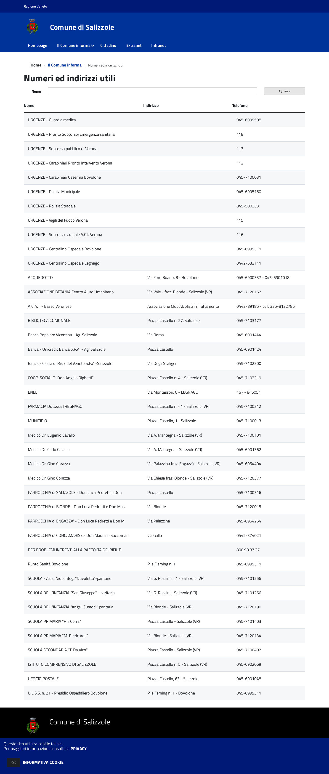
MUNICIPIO (37, 421)
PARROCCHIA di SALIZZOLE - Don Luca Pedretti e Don (75, 492)
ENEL (32, 392)
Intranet (158, 45)
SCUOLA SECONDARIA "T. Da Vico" (58, 650)
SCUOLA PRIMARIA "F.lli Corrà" (54, 621)
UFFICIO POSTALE (43, 679)
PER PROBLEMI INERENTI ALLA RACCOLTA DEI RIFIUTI (75, 550)
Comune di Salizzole (82, 27)
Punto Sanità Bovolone (48, 564)
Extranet (133, 45)
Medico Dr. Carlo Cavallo (49, 449)
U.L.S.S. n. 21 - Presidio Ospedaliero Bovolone (67, 693)
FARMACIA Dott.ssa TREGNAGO (55, 406)
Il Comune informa (73, 45)
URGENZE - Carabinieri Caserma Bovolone (64, 177)
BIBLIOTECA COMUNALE (49, 320)
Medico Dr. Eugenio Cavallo (51, 435)
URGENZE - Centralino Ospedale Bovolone (64, 249)
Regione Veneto (35, 6)
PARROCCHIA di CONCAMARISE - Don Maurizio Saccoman (78, 535)
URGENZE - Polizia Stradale (52, 206)
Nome (36, 91)
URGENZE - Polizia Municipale (54, 191)
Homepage (37, 45)
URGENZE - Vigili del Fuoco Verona (58, 220)
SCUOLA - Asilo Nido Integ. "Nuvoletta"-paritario (69, 578)
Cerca (284, 91)
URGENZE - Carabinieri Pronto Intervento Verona (70, 163)
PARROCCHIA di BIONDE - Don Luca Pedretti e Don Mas (76, 507)
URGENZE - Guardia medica (52, 120)
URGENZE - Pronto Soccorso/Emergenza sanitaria (71, 134)
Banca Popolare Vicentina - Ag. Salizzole (62, 335)
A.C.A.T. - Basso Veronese (50, 306)
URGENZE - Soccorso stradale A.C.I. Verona (65, 234)
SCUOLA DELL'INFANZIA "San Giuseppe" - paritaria (71, 593)
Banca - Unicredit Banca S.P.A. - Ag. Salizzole (67, 349)
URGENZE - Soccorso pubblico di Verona (62, 149)
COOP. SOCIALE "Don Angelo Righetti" (61, 378)
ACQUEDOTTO (40, 277)
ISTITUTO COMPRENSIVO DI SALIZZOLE (62, 664)
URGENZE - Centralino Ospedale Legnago (63, 263)
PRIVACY (79, 748)
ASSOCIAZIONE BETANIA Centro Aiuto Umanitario (71, 292)
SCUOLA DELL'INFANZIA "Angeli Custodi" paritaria (70, 607)
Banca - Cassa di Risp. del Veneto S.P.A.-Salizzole (70, 363)
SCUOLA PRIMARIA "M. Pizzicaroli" (58, 636)
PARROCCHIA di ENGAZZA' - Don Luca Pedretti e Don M (76, 521)
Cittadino (108, 45)
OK (13, 762)
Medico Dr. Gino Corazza (49, 464)
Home (36, 65)
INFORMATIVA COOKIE (43, 762)
